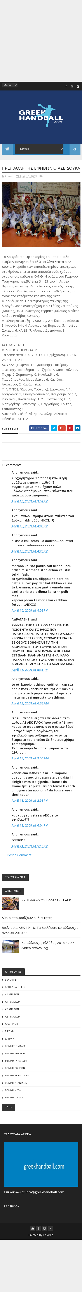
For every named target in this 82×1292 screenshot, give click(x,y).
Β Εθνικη (10, 1045)
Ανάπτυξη (11, 1037)
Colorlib (48, 1249)
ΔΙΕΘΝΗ (9, 1052)
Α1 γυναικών (13, 1015)
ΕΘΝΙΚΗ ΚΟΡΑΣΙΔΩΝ (17, 1089)
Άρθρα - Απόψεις (15, 1000)
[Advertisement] (41, 41)
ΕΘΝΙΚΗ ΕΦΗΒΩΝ (15, 1081)
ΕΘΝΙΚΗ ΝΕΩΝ (13, 1103)
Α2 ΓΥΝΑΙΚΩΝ (13, 1030)
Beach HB (11, 993)
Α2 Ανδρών (12, 1022)
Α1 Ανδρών (12, 1008)
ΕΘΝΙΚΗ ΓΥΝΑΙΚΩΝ (16, 1074)
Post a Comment (19, 869)
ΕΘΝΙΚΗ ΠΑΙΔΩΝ (14, 1111)
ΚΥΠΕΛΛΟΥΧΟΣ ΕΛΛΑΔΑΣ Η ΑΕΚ (46, 914)
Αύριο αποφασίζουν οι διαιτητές (27, 931)
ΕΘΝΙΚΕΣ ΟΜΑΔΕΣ (15, 1059)
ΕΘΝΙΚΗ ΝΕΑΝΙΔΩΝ (16, 1096)
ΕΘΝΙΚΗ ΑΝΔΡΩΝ (15, 1067)
